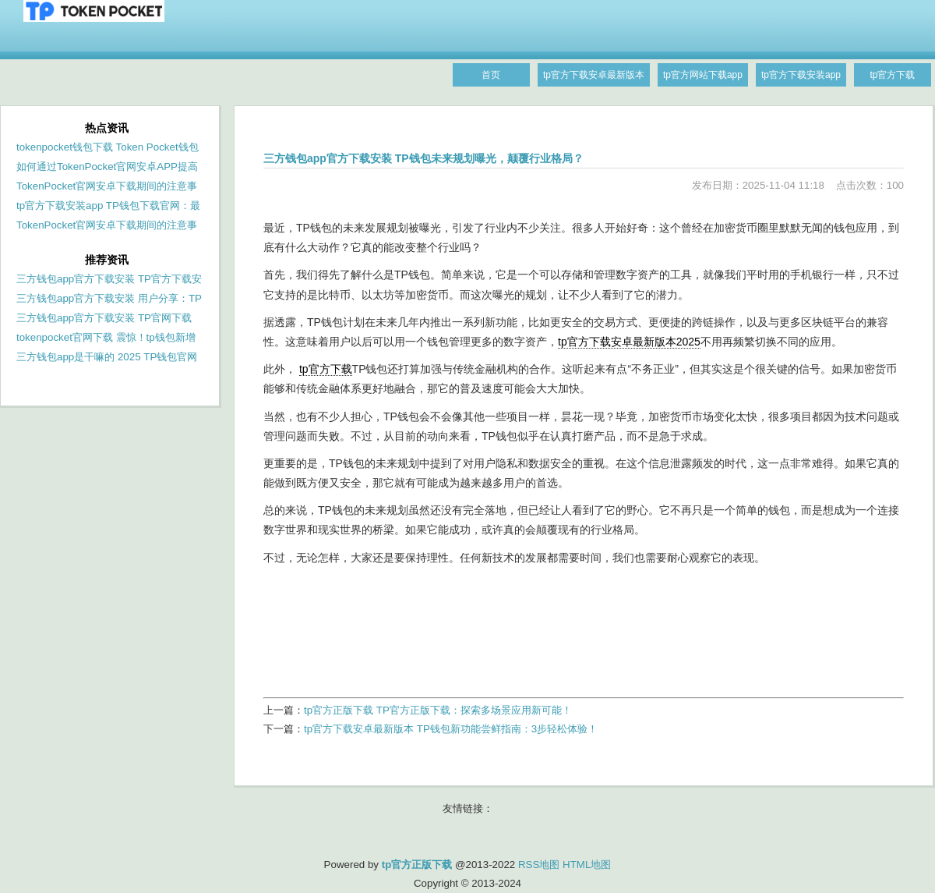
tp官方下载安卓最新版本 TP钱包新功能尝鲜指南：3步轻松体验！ (451, 729)
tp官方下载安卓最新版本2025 (629, 341)
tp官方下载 (325, 369)
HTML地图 (587, 864)
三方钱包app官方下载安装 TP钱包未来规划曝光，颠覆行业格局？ (423, 158)
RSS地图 (538, 864)
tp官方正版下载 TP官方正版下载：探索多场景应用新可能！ (438, 710)
